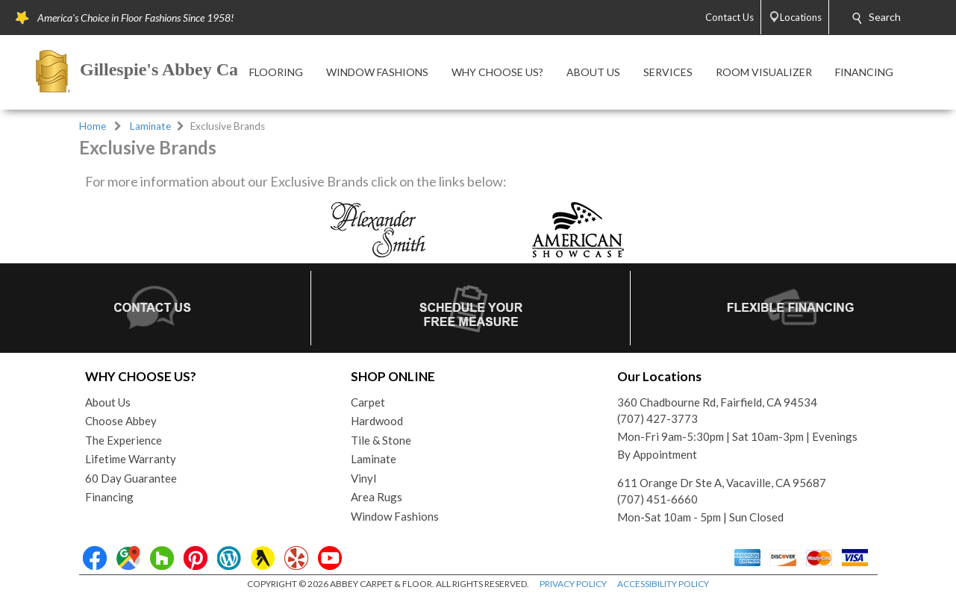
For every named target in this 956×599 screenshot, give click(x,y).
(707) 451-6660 (657, 499)
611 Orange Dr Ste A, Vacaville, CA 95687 (721, 482)
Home (92, 126)
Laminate (150, 126)
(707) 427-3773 (657, 418)
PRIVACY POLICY (573, 583)
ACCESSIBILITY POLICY (663, 583)
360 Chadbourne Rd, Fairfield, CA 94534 (717, 402)
